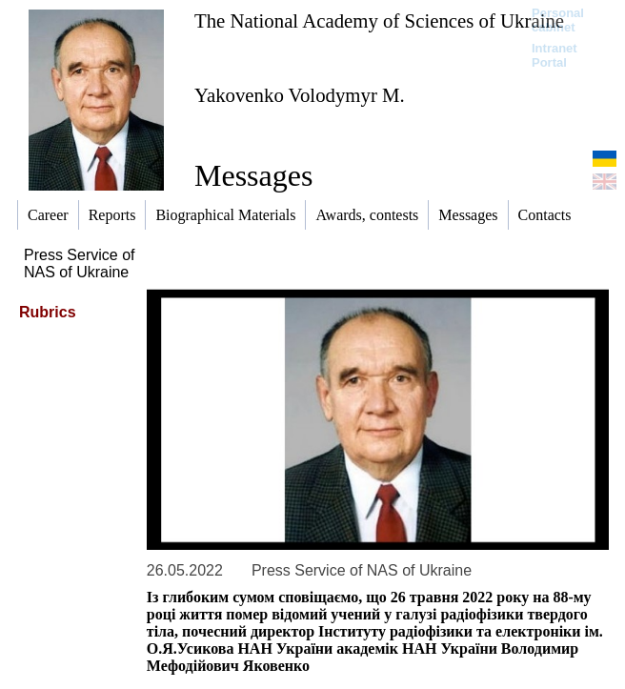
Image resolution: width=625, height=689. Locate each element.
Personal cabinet (558, 20)
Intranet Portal (554, 55)
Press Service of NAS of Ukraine (79, 263)
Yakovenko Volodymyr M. (299, 95)
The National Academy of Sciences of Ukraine (379, 20)
